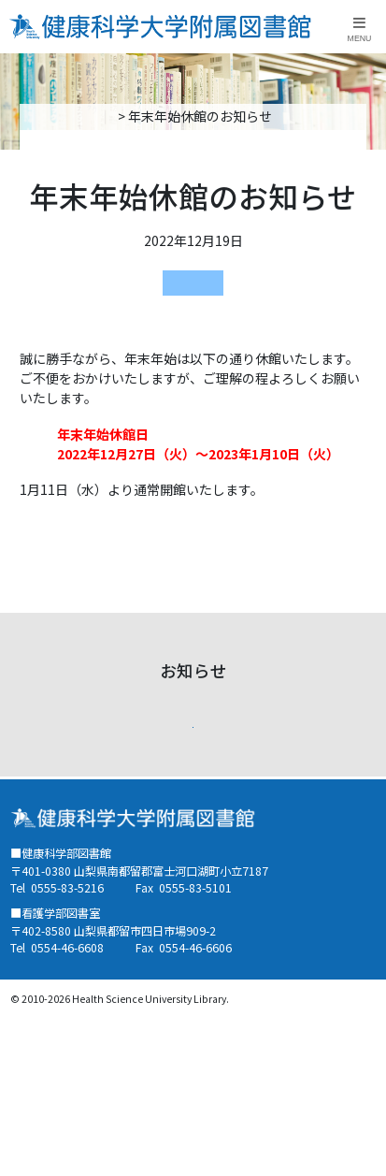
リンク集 (227, 861)
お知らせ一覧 (193, 733)
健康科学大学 (240, 902)
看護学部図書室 (54, 861)
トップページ (115, 116)
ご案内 (28, 820)
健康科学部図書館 (193, 282)
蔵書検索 (34, 902)
